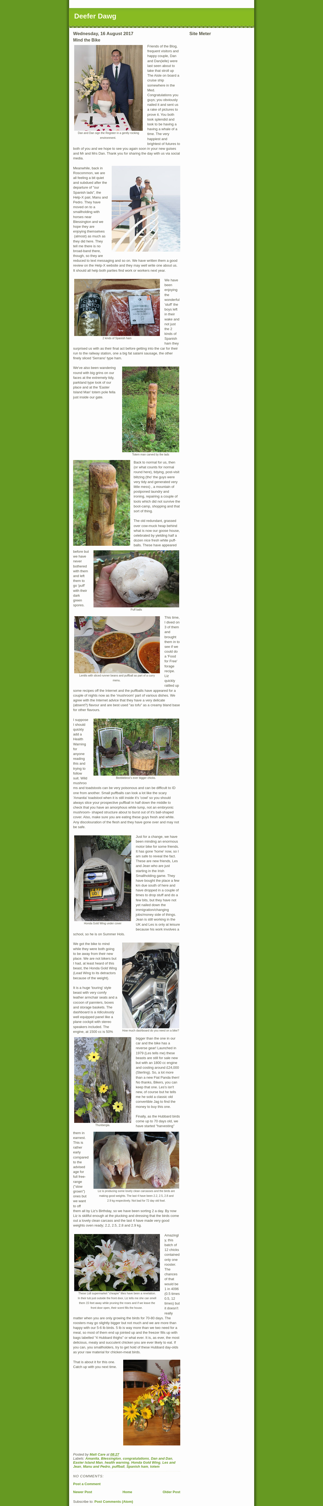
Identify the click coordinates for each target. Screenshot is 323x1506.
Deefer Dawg (95, 16)
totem (154, 1466)
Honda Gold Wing (145, 1462)
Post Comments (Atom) (114, 1502)
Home (127, 1492)
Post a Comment (87, 1484)
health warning (117, 1462)
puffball (118, 1466)
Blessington (111, 1458)
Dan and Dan (161, 1458)
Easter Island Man (88, 1462)
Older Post (171, 1492)
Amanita (92, 1458)
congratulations (136, 1458)
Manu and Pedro (96, 1466)
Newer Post (82, 1492)
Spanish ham (137, 1466)
